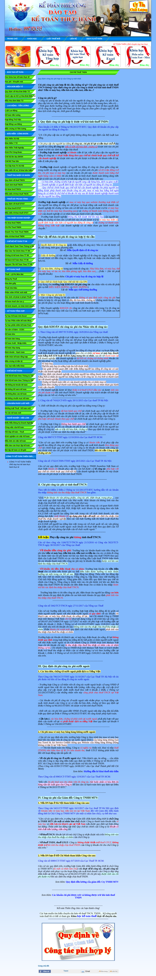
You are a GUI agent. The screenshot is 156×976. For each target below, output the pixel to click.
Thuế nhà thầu (11, 288)
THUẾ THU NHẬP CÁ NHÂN (18, 175)
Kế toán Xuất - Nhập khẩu (15, 343)
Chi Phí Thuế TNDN (13, 227)
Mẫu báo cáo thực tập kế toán (17, 445)
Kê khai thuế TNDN (13, 223)
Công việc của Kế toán (14, 427)
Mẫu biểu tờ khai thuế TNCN (16, 194)
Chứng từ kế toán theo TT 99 (17, 255)
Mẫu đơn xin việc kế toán (15, 441)
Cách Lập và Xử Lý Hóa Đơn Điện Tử (20, 96)
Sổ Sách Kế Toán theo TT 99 (16, 260)
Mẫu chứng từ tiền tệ (13, 361)
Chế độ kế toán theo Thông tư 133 (19, 376)
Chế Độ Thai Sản (12, 161)
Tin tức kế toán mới (13, 413)
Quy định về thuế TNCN (15, 180)
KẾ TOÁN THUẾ (13, 269)
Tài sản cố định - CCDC (14, 330)
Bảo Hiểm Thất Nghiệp (14, 148)
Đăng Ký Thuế (11, 279)
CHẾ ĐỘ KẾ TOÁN (14, 371)
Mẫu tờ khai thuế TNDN (14, 236)
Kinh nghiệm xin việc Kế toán (17, 436)
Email (87, 971)
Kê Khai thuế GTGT (13, 208)
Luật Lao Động (11, 111)
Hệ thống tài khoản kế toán (16, 385)
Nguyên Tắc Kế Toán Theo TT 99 (18, 264)
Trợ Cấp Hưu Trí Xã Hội (14, 166)
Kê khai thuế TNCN (13, 189)
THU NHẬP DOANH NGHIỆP (18, 218)
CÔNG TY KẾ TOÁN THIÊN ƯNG (19, 456)
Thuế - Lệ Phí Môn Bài (14, 274)
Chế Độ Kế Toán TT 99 (17, 241)
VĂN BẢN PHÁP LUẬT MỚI (18, 403)
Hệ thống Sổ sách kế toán (15, 389)
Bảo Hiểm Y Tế (11, 143)
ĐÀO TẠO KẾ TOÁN (15, 72)
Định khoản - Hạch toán (15, 352)
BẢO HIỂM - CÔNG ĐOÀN (17, 134)
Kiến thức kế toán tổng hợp (16, 357)
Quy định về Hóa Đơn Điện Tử (17, 92)
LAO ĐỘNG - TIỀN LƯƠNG (18, 106)
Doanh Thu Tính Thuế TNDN (16, 232)
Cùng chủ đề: (43, 966)
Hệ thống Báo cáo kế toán (16, 394)
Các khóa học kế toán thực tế (17, 77)
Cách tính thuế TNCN (14, 185)
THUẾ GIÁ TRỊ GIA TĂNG (17, 199)
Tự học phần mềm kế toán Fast (18, 325)
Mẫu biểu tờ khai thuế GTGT (16, 213)
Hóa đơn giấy (10, 283)
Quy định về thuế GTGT (15, 204)
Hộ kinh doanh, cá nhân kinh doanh (20, 306)
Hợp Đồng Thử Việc (13, 120)
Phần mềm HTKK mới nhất (16, 292)
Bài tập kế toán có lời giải (15, 450)
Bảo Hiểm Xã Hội (12, 139)
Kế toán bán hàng (12, 339)
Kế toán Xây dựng (12, 348)
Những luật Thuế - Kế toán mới (18, 408)
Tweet (66, 971)
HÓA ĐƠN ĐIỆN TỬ (15, 87)
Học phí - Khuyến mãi (14, 82)
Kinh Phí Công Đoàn (13, 152)
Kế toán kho (10, 334)
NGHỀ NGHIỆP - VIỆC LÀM (18, 418)
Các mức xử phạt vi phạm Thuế (18, 297)
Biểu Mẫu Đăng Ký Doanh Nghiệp (19, 423)
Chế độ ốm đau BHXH (14, 157)
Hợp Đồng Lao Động (13, 124)
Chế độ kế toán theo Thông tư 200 (19, 380)
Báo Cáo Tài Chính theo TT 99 (17, 251)
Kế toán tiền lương (12, 115)
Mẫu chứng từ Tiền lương (15, 129)
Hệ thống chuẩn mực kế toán (17, 398)
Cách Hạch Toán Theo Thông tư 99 (19, 246)
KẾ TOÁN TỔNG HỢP (16, 311)
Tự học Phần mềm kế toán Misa (18, 321)
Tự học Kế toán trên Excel (16, 316)
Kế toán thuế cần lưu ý (14, 302)
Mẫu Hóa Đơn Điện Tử (14, 101)
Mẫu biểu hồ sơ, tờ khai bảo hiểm (19, 170)
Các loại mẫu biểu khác (15, 366)
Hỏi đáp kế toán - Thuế (14, 432)
